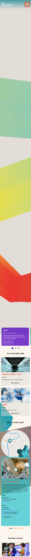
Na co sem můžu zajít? (11, 512)
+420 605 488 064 (6, 501)
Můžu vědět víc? (8, 342)
